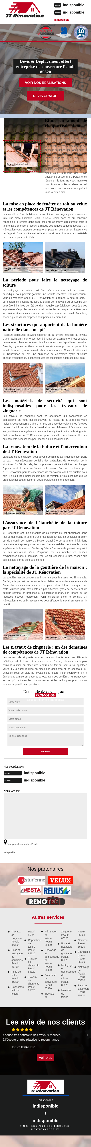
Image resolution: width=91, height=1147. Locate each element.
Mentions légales (45, 1129)
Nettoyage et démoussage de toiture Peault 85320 (50, 960)
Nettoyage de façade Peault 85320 (83, 974)
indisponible (73, 5)
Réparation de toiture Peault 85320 (33, 947)
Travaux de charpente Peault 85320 (33, 965)
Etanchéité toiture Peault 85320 (83, 956)
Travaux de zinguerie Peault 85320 (16, 938)
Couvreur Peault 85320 (83, 943)
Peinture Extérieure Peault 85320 (83, 990)
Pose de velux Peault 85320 (16, 976)
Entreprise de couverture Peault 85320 (50, 982)
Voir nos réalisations (45, 83)
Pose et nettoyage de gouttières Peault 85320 (16, 958)
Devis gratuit (45, 96)
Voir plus (45, 1057)
